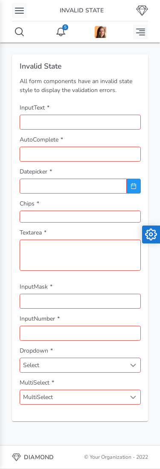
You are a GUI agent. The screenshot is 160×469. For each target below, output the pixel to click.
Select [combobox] (31, 365)
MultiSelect (38, 397)
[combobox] (80, 154)
